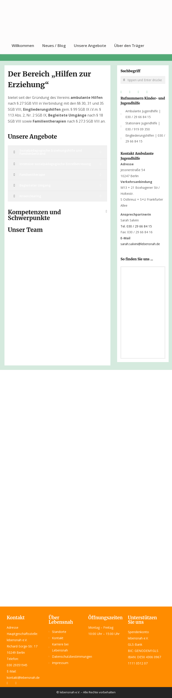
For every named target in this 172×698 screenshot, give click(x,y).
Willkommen (23, 45)
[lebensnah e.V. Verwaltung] (143, 311)
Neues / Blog (54, 45)
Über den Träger (129, 45)
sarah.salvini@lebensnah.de (140, 244)
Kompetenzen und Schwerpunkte (34, 215)
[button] (57, 213)
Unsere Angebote (90, 45)
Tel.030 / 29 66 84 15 (136, 226)
